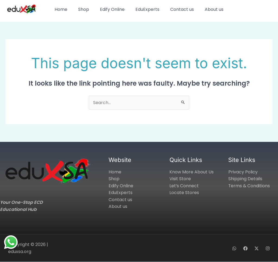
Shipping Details (245, 179)
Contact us (182, 9)
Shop (83, 9)
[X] (256, 248)
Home (61, 9)
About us (214, 9)
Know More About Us (191, 172)
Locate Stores (184, 193)
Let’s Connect (184, 186)
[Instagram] (268, 248)
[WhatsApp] (234, 248)
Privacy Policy (243, 172)
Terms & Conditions (249, 186)
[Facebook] (245, 248)
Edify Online (112, 9)
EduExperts (147, 9)
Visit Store (180, 179)
